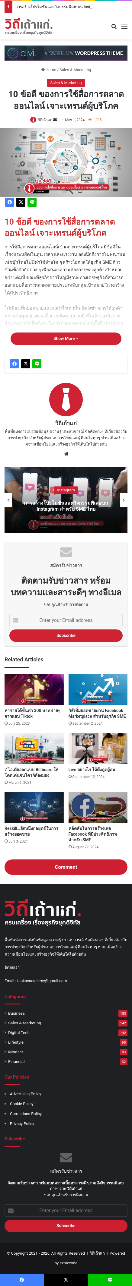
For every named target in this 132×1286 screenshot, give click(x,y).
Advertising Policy (25, 1094)
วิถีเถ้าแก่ (45, 120)
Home (48, 70)
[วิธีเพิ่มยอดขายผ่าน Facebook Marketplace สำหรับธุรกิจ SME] (98, 689)
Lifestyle (16, 1042)
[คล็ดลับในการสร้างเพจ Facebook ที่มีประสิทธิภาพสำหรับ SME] (98, 807)
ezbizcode (69, 1263)
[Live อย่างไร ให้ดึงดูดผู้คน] (98, 748)
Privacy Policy (22, 1123)
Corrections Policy (26, 1113)
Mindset (15, 1051)
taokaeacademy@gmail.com (42, 981)
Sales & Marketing (75, 70)
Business (16, 1013)
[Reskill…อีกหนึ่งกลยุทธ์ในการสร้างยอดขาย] (34, 807)
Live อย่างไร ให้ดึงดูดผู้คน (92, 769)
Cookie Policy (22, 1104)
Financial (16, 1061)
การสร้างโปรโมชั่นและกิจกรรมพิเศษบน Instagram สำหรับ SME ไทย (66, 506)
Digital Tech (19, 1032)
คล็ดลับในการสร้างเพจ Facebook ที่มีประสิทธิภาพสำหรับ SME (93, 834)
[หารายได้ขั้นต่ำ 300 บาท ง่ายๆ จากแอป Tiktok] (34, 689)
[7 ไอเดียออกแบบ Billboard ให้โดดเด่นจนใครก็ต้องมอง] (34, 748)
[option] (66, 500)
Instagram (66, 490)
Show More (66, 338)
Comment (66, 867)
